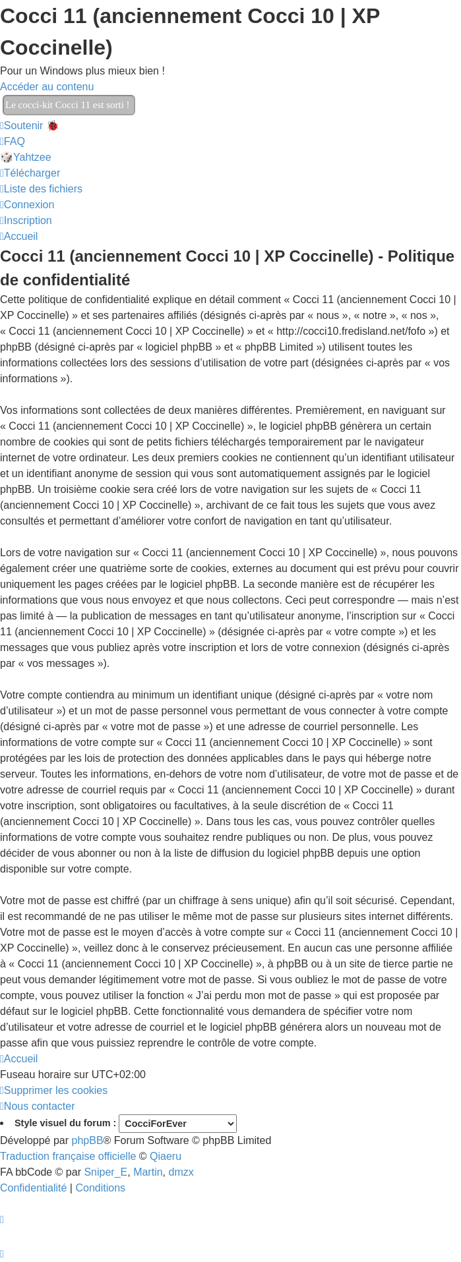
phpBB (88, 1140)
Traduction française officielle (68, 1156)
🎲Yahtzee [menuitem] (25, 157)
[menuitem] (12, 141)
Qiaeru (165, 1156)
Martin (147, 1172)
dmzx (180, 1172)
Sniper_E (105, 1172)
